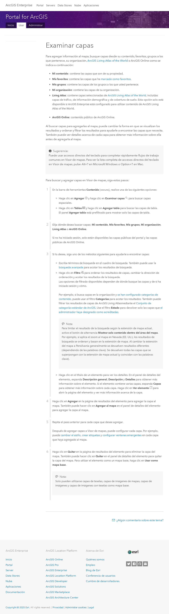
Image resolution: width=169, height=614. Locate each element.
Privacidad (58, 607)
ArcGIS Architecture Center (62, 597)
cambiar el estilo (71, 435)
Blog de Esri (93, 570)
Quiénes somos (95, 559)
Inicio (11, 25)
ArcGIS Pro (52, 565)
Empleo (90, 565)
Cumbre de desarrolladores (102, 581)
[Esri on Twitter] (128, 563)
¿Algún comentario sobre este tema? (139, 520)
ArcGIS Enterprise (19, 5)
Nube (77, 5)
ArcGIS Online (54, 559)
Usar (21, 25)
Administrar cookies (75, 607)
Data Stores (65, 5)
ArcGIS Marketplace (58, 592)
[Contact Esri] (145, 563)
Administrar (36, 25)
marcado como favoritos (116, 79)
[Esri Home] (133, 552)
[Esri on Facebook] (134, 563)
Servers (50, 5)
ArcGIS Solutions (56, 586)
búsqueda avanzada (71, 267)
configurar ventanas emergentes (122, 435)
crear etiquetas (91, 435)
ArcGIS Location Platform (61, 575)
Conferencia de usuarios (100, 575)
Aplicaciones (91, 5)
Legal (91, 607)
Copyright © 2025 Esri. (18, 607)
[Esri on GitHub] (139, 563)
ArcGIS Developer (56, 581)
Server (9, 570)
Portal (40, 5)
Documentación (15, 592)
